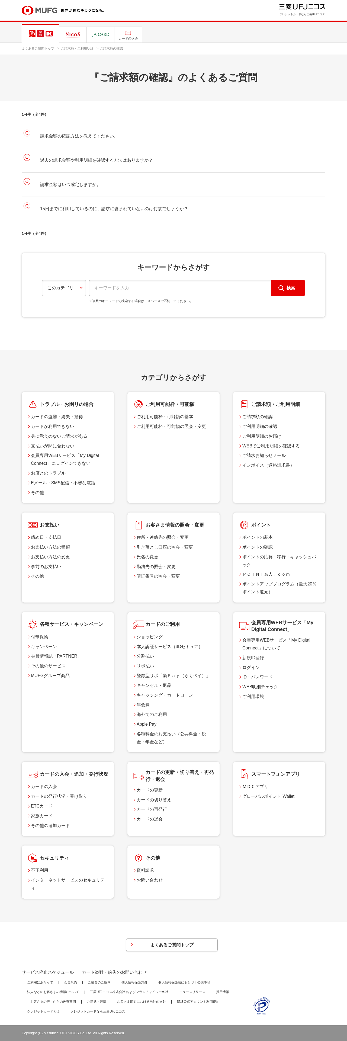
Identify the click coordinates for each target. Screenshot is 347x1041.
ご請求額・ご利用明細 (77, 48)
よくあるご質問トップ (38, 48)
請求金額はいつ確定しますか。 (70, 184)
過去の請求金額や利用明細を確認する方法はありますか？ (96, 160)
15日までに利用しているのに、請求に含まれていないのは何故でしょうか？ (114, 208)
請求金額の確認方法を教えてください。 (79, 136)
